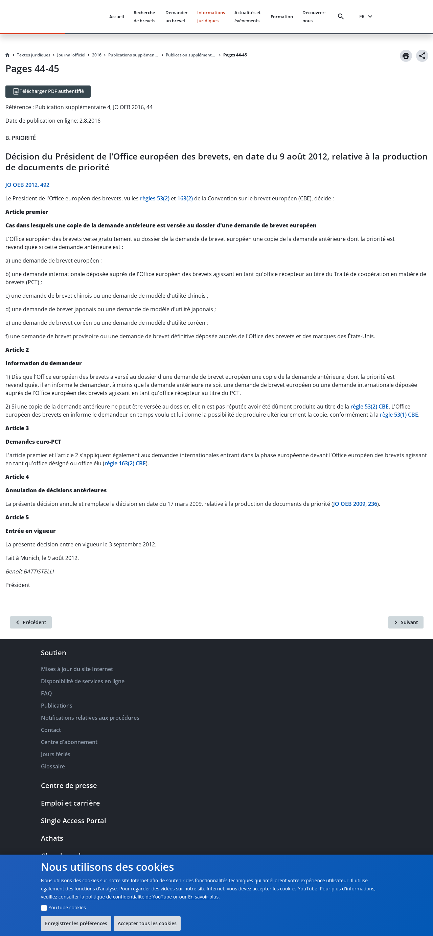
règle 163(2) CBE (125, 463)
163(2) (185, 198)
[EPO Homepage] (78, 16)
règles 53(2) (154, 198)
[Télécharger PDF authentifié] (48, 91)
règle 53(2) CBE (369, 406)
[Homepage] (7, 55)
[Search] (342, 16)
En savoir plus (203, 896)
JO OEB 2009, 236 (355, 504)
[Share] (422, 56)
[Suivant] (406, 622)
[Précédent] (31, 622)
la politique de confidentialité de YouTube (126, 896)
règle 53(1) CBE (399, 414)
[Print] (406, 56)
